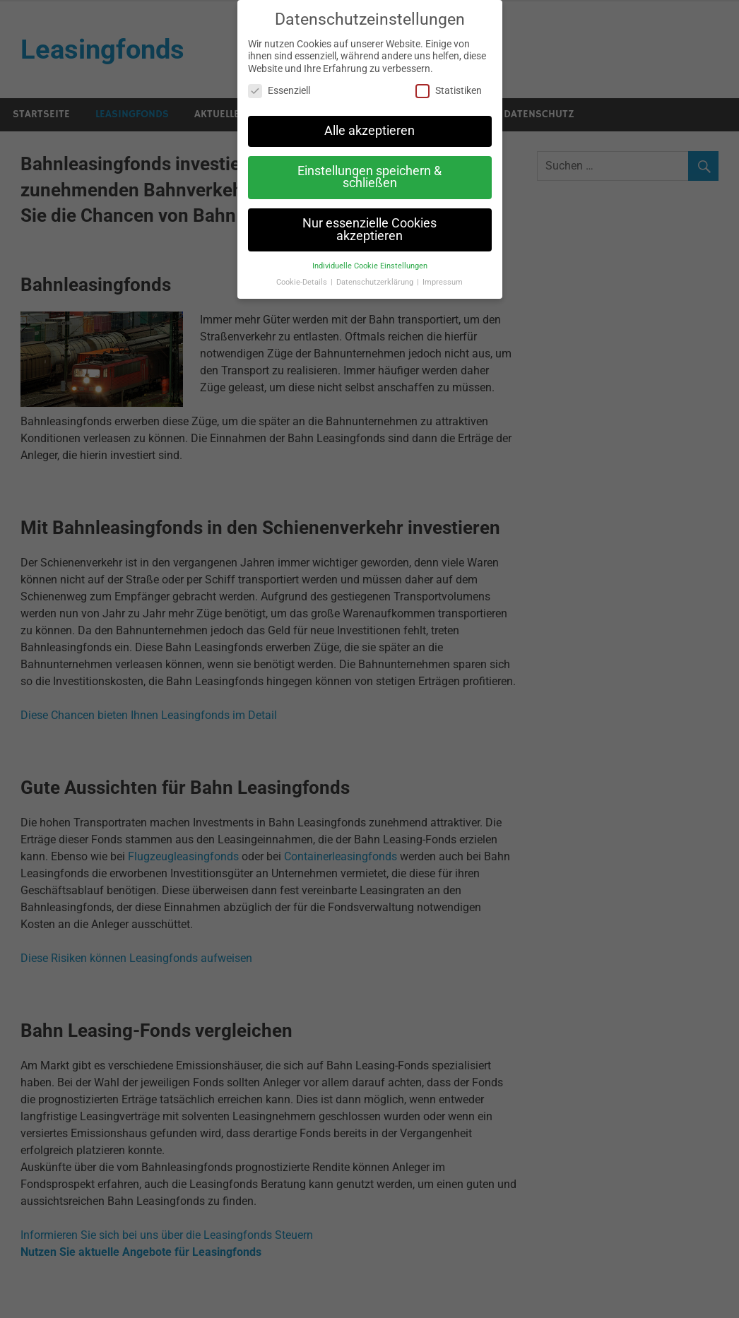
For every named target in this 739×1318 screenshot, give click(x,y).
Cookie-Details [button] (302, 282)
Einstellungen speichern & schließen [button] (369, 177)
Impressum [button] (442, 282)
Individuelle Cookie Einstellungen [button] (369, 266)
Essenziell (279, 90)
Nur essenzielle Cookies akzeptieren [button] (369, 229)
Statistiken (448, 90)
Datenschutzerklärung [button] (375, 282)
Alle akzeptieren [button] (369, 131)
